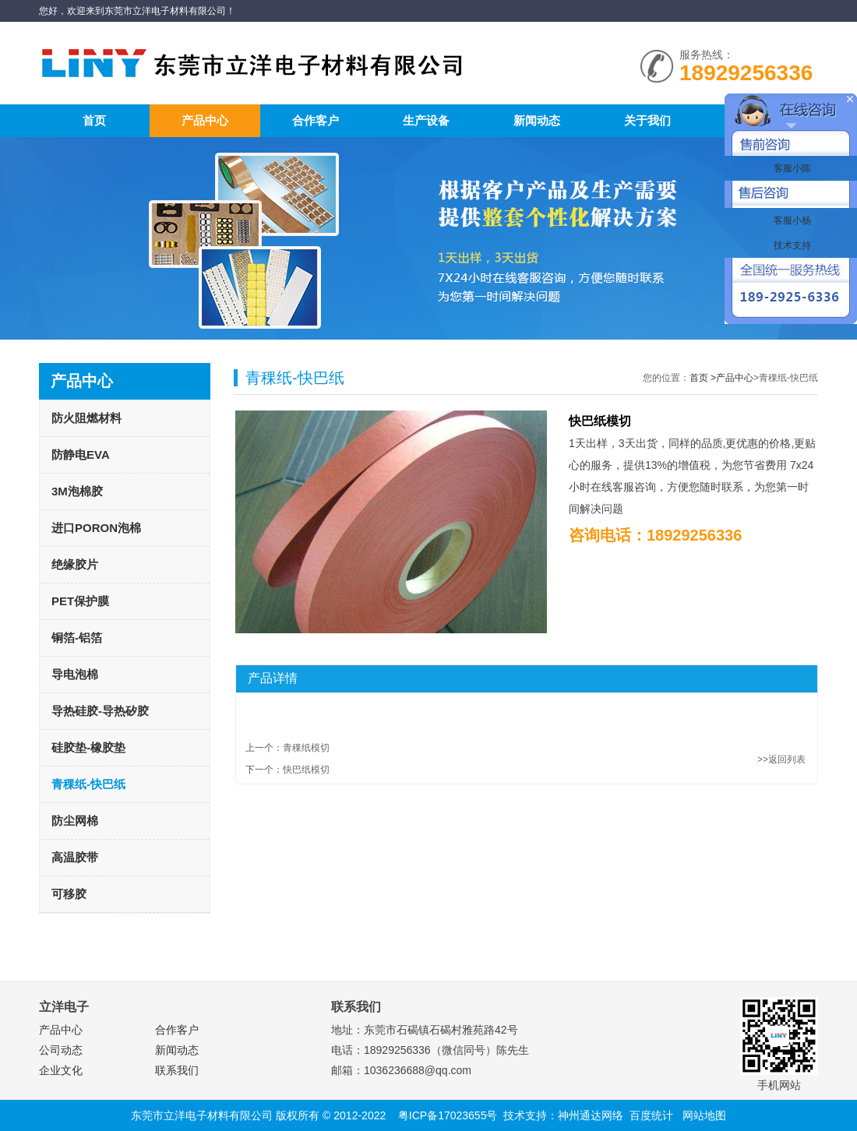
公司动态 (61, 1050)
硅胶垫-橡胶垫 (88, 747)
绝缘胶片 (74, 564)
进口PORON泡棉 (96, 527)
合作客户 (315, 120)
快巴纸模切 (306, 769)
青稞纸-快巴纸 (88, 784)
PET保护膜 (80, 601)
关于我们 (647, 120)
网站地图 (704, 1115)
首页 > (702, 377)
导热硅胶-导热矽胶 (100, 710)
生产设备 (426, 120)
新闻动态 (536, 120)
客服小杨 (790, 220)
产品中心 (205, 120)
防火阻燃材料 (86, 418)
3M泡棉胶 (77, 491)
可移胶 (68, 893)
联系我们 (177, 1070)
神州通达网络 (590, 1115)
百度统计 (651, 1115)
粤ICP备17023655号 (448, 1115)
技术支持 (790, 245)
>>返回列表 (781, 759)
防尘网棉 (74, 820)
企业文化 (61, 1070)
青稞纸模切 (306, 747)
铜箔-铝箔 (76, 637)
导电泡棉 (74, 674)
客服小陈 (790, 168)
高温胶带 (74, 857)
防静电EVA (80, 454)
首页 (94, 120)
